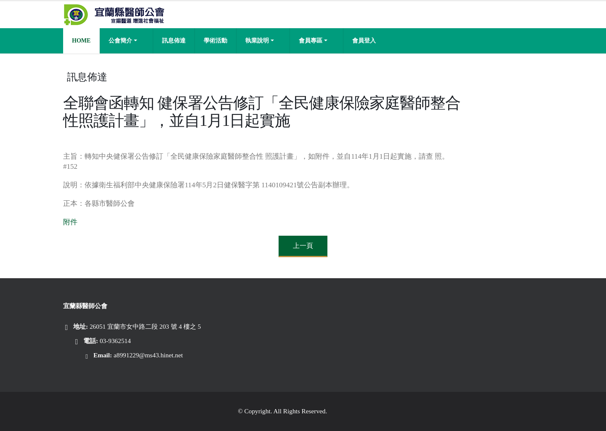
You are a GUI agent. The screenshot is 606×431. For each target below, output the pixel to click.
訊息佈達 (174, 40)
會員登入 (364, 40)
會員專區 (310, 40)
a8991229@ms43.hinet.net (148, 355)
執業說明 (257, 40)
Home (81, 40)
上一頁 (303, 245)
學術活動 (215, 40)
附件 (70, 222)
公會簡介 (120, 40)
